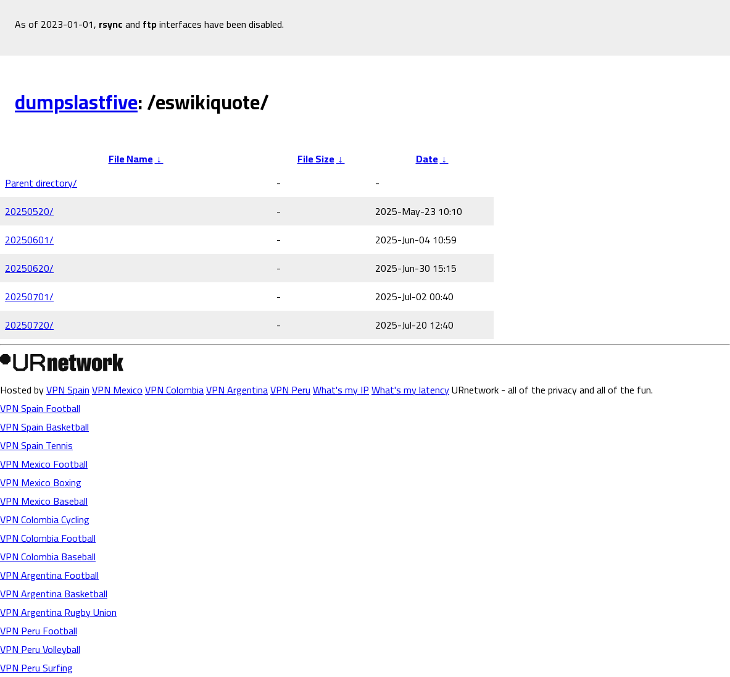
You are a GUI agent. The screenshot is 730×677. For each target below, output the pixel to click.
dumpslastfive (76, 101)
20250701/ (29, 296)
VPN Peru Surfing (36, 667)
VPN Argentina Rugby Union (58, 612)
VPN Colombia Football (48, 538)
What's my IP (341, 390)
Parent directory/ (41, 183)
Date (427, 158)
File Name (131, 158)
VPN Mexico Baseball (44, 501)
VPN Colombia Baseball (48, 556)
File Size (315, 158)
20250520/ (29, 211)
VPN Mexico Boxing (40, 482)
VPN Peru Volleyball (40, 649)
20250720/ (29, 325)
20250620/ (29, 268)
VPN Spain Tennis (36, 445)
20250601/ (29, 239)
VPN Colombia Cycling (44, 519)
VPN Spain (67, 390)
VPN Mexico (117, 390)
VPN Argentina (237, 390)
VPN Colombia (174, 390)
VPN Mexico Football (44, 464)
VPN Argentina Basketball (53, 593)
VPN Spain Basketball (44, 427)
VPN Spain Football (40, 408)
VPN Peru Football (38, 630)
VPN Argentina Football (49, 575)
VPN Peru (290, 390)
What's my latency (410, 390)
